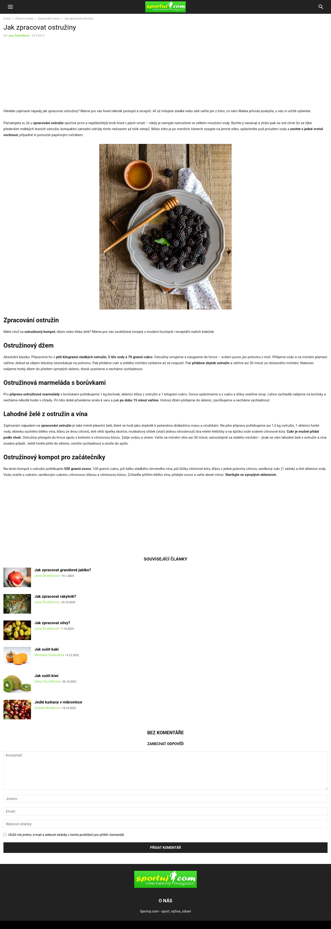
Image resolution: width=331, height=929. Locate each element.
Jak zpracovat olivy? (52, 622)
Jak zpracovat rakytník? (55, 596)
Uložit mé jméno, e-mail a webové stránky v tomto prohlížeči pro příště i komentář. (66, 835)
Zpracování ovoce (49, 18)
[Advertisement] (42, 74)
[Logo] (165, 887)
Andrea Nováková (47, 708)
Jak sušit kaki (46, 649)
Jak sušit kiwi (46, 675)
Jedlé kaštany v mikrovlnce (58, 702)
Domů (7, 18)
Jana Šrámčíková (18, 35)
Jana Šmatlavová (46, 575)
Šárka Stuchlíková (47, 681)
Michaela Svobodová (49, 655)
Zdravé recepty (24, 18)
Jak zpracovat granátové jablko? (62, 570)
